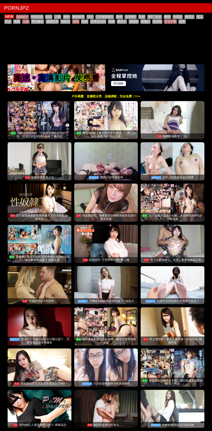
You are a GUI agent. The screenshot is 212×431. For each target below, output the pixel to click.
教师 (119, 16)
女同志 (177, 16)
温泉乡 (65, 21)
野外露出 (37, 21)
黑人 (200, 16)
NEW (9, 16)
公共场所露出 (104, 16)
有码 (84, 21)
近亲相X (130, 16)
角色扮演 (78, 16)
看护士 (122, 21)
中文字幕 (170, 21)
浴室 (182, 21)
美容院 (157, 21)
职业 (49, 16)
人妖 (26, 21)
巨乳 (90, 16)
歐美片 (189, 16)
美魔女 (145, 21)
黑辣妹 (133, 21)
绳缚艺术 (52, 21)
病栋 (111, 21)
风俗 (142, 16)
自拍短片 (22, 16)
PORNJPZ (16, 8)
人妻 (57, 16)
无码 (76, 21)
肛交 (8, 21)
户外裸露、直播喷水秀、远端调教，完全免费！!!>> (106, 96)
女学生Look (98, 21)
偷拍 (167, 16)
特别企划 (37, 16)
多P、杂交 (154, 16)
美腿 (17, 21)
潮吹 (66, 16)
